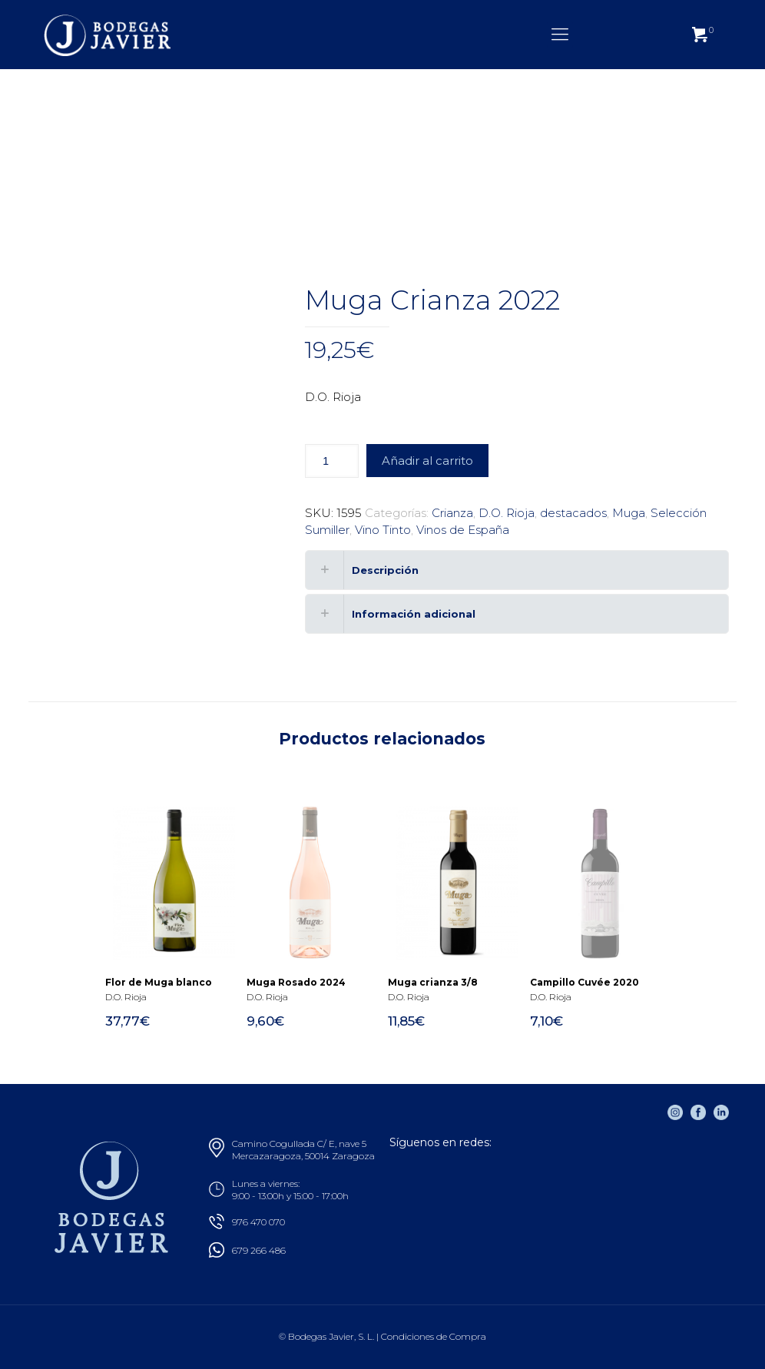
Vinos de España (462, 529)
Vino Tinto (383, 529)
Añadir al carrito (427, 460)
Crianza (452, 513)
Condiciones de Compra (433, 1336)
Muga (628, 513)
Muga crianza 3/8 (433, 982)
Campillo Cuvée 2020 (584, 982)
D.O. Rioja (507, 513)
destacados (573, 513)
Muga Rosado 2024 (296, 982)
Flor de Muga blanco (158, 982)
